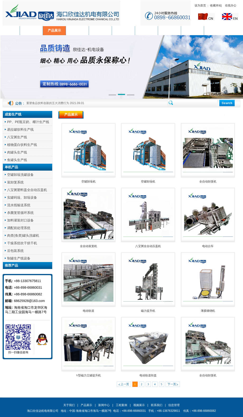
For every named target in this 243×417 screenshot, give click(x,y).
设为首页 (200, 5)
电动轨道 (88, 310)
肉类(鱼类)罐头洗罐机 (23, 235)
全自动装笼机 (88, 246)
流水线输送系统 (18, 205)
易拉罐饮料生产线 (20, 129)
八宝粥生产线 (17, 137)
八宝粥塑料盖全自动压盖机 (27, 190)
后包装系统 (15, 251)
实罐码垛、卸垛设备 (22, 197)
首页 (219, 114)
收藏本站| (216, 5)
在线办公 (230, 5)
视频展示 (139, 405)
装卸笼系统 (15, 182)
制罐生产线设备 (18, 258)
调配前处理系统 (18, 228)
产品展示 (232, 114)
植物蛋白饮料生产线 (22, 145)
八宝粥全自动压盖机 (148, 246)
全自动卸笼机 (207, 181)
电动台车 (208, 246)
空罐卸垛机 (88, 181)
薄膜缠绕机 (208, 310)
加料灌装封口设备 (20, 220)
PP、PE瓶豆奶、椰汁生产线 (28, 122)
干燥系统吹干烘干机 (22, 243)
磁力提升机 (148, 310)
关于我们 (69, 405)
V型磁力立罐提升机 (88, 375)
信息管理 (174, 405)
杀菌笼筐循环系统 (20, 213)
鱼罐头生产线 (17, 160)
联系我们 (156, 405)
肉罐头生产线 (17, 152)
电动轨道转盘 (148, 375)
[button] (112, 95)
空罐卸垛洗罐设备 (20, 175)
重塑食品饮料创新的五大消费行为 (47, 103)
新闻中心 (104, 405)
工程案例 (121, 405)
